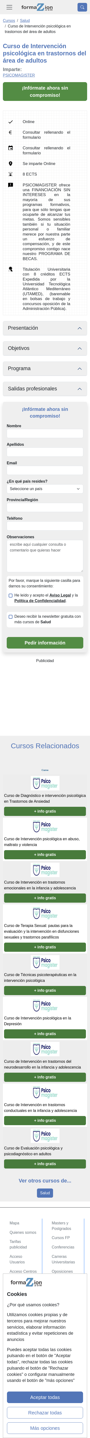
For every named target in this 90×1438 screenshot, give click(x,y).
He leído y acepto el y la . (46, 598)
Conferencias (63, 1247)
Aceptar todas (45, 1397)
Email (12, 463)
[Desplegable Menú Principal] (9, 7)
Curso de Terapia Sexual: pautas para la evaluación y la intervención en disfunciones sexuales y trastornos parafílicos (41, 931)
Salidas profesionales (32, 389)
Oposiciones (62, 1271)
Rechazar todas (45, 1412)
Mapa (14, 1223)
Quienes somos (23, 1232)
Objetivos (19, 348)
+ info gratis (45, 811)
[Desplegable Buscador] (82, 7)
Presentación (23, 328)
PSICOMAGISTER (19, 75)
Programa (19, 368)
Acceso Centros (23, 1271)
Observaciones (20, 537)
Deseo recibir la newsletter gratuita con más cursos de (47, 619)
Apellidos (15, 444)
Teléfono (14, 518)
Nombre (14, 426)
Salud (45, 1193)
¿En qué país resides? (27, 481)
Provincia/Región (22, 500)
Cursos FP (61, 1238)
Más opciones (45, 1428)
